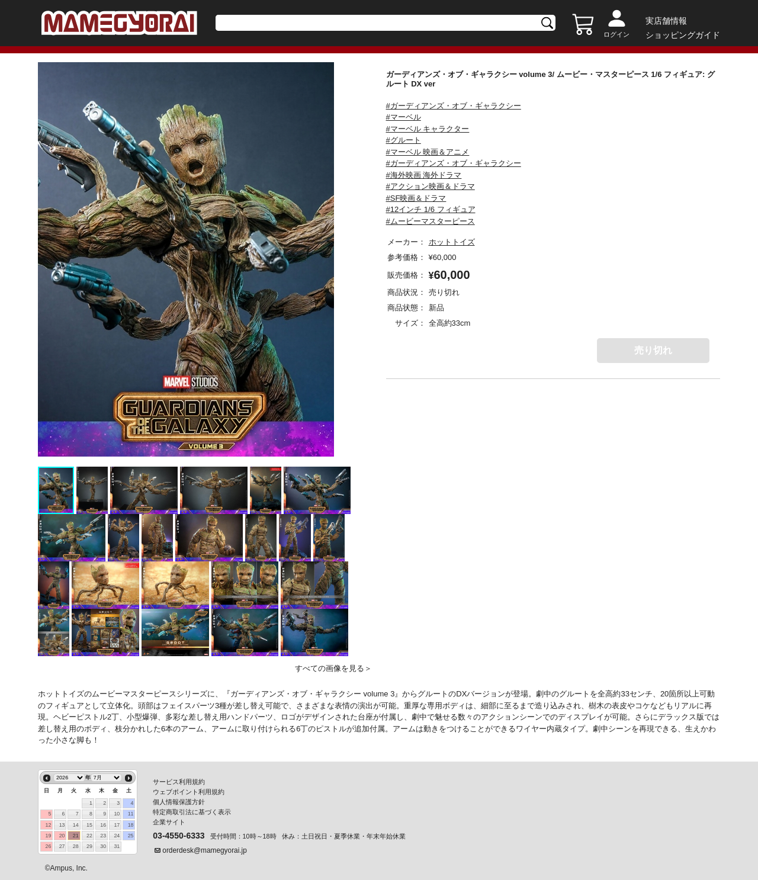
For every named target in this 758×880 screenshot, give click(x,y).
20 (62, 836)
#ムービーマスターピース (430, 221)
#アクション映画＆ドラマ (430, 186)
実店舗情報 (666, 20)
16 (103, 825)
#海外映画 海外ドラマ (424, 175)
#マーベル (403, 117)
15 (89, 825)
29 (89, 846)
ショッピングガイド (682, 35)
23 (103, 836)
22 (89, 836)
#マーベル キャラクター (428, 128)
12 (48, 825)
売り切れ (653, 350)
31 (117, 846)
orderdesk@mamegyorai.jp (204, 850)
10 (117, 814)
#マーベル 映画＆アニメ (428, 151)
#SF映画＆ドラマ (416, 198)
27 (62, 846)
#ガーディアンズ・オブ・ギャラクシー (453, 105)
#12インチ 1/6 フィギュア (431, 209)
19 (48, 836)
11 (131, 814)
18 (131, 825)
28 (76, 846)
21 (76, 836)
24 (117, 836)
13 (62, 825)
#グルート (403, 140)
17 (117, 825)
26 (48, 846)
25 (131, 836)
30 (103, 846)
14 (76, 825)
